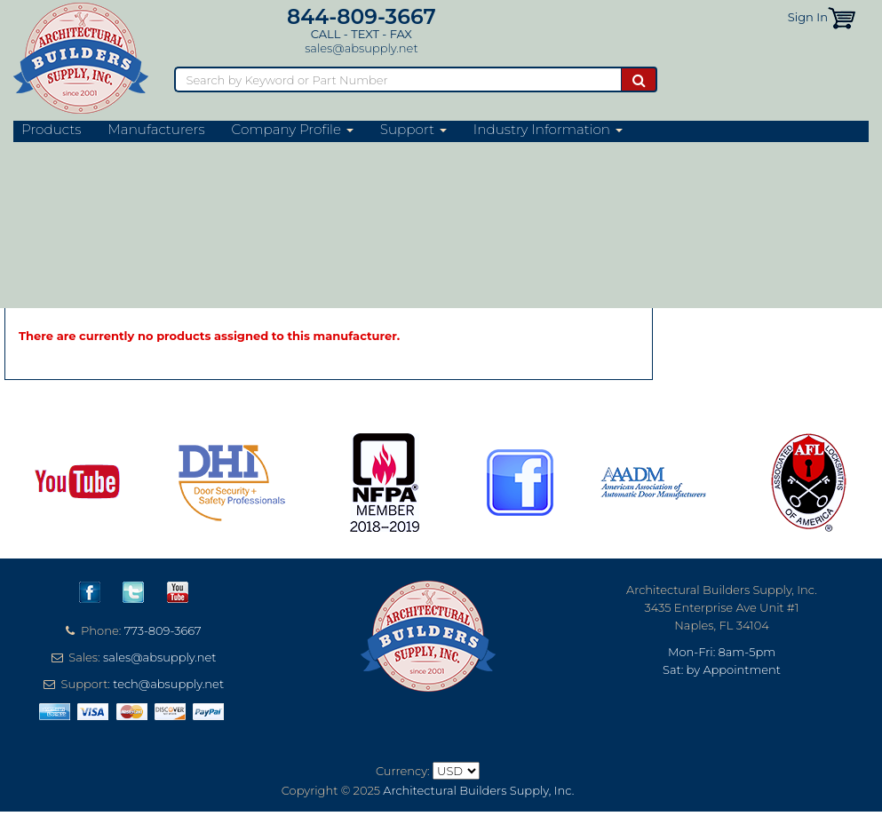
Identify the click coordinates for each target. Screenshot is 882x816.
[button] (841, 17)
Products (51, 130)
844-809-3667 (361, 16)
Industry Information (548, 130)
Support (413, 130)
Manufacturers (155, 130)
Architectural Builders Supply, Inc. (478, 790)
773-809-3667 (163, 630)
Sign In (808, 17)
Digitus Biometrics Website (117, 241)
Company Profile (293, 130)
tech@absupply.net (168, 684)
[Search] (397, 79)
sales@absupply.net (361, 48)
